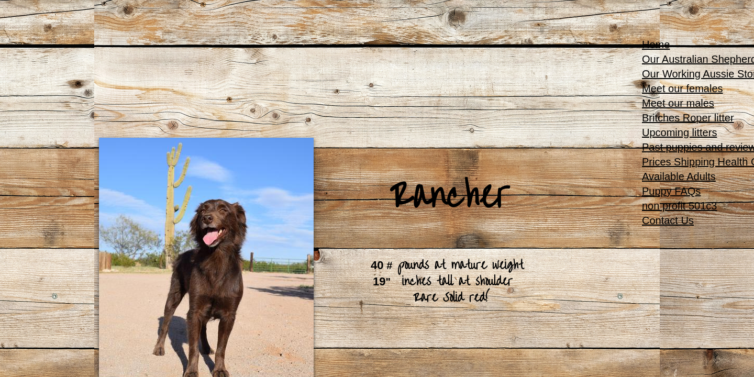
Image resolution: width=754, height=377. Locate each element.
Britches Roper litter (688, 118)
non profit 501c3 (679, 206)
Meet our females (682, 88)
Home (656, 44)
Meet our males (678, 103)
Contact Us (668, 220)
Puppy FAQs (671, 191)
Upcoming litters (679, 132)
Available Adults (679, 176)
